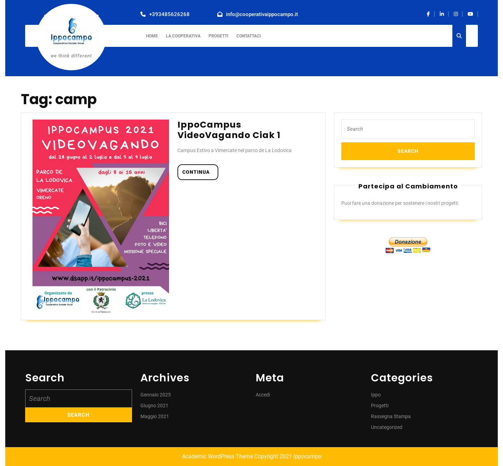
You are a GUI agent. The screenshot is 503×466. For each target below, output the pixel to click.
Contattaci (248, 36)
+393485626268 (169, 14)
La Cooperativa (183, 36)
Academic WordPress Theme (217, 456)
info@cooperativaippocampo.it (262, 14)
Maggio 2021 (154, 416)
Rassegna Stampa (391, 416)
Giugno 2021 (154, 405)
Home (152, 36)
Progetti (218, 36)
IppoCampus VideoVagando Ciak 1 (228, 130)
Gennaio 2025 (155, 394)
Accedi (263, 394)
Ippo (376, 394)
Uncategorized (386, 427)
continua (200, 171)
